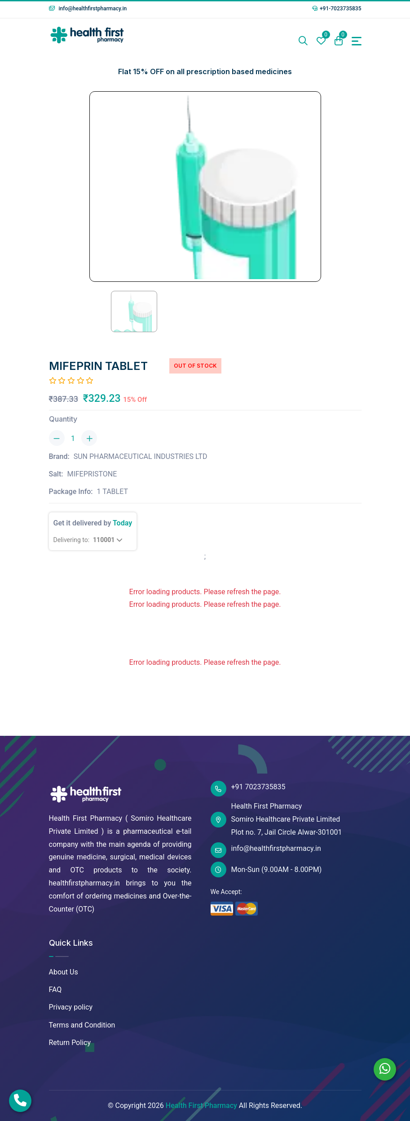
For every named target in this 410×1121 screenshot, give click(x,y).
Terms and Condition (82, 1025)
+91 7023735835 (248, 788)
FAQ (55, 989)
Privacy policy (71, 1007)
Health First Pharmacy (201, 1105)
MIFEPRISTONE (92, 474)
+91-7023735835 (337, 8)
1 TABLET (112, 491)
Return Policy (70, 1042)
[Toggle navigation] (357, 41)
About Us (63, 972)
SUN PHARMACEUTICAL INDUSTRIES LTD (140, 456)
